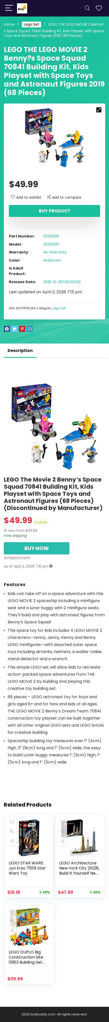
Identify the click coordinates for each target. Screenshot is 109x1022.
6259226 (51, 236)
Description (20, 350)
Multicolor (52, 260)
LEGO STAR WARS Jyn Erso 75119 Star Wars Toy (27, 868)
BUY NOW (36, 548)
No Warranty (55, 252)
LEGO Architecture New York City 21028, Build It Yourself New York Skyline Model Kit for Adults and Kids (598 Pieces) (79, 875)
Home (9, 24)
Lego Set (31, 24)
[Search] (87, 8)
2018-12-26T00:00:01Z (62, 281)
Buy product (54, 211)
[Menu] (9, 8)
